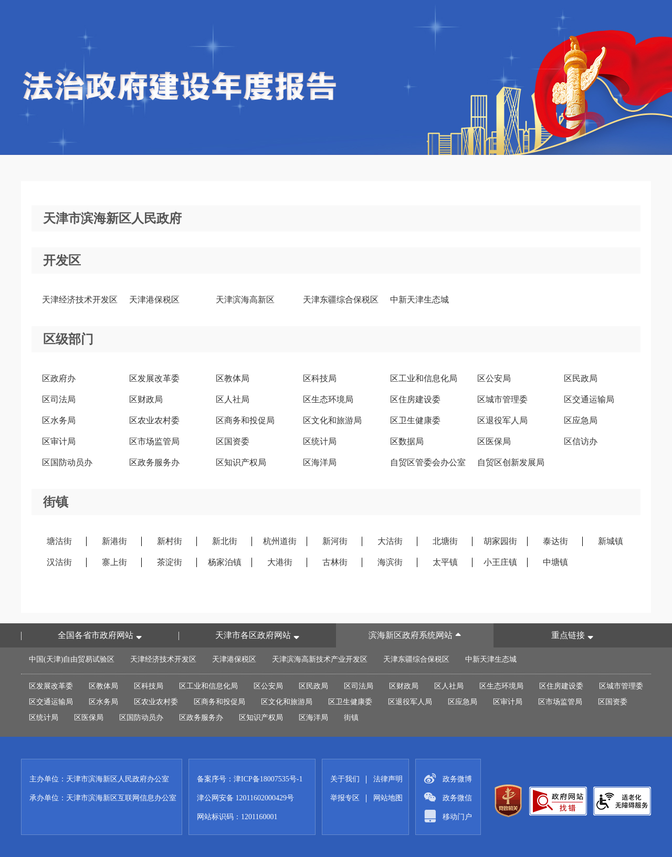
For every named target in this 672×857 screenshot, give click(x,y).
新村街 (169, 541)
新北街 (224, 541)
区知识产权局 (241, 462)
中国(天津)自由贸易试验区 (71, 659)
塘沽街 (59, 541)
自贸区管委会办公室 (428, 462)
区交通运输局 (589, 399)
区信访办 (580, 441)
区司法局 (59, 399)
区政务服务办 (154, 462)
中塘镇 (555, 562)
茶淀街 (169, 562)
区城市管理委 (502, 399)
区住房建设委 (415, 399)
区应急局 (580, 420)
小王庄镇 (500, 562)
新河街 (335, 541)
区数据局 (407, 441)
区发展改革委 (154, 378)
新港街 (114, 541)
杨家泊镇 (225, 562)
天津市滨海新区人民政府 (112, 218)
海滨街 (390, 562)
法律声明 (388, 779)
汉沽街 (59, 562)
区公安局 (494, 378)
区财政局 (146, 399)
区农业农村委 (154, 420)
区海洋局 (320, 462)
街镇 (351, 718)
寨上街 (114, 562)
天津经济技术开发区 (80, 299)
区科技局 (320, 378)
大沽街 (390, 541)
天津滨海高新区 (245, 299)
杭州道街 (280, 541)
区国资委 (232, 441)
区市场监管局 (154, 441)
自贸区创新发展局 (510, 462)
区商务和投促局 (245, 420)
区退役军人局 (502, 420)
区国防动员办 (67, 462)
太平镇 (445, 562)
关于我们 (345, 779)
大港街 (279, 562)
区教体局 (232, 378)
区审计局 (59, 441)
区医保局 (494, 441)
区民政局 (580, 378)
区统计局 (320, 441)
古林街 (335, 562)
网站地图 (388, 798)
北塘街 (445, 541)
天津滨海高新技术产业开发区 (320, 659)
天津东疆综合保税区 (341, 299)
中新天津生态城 (419, 299)
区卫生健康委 (415, 420)
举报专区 (345, 798)
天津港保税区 (154, 299)
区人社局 (232, 399)
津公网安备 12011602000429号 (245, 798)
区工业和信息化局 (423, 378)
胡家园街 (500, 541)
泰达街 (555, 541)
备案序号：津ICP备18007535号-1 (249, 779)
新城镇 (610, 541)
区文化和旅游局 (332, 420)
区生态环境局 (328, 399)
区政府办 (59, 378)
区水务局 (59, 420)
